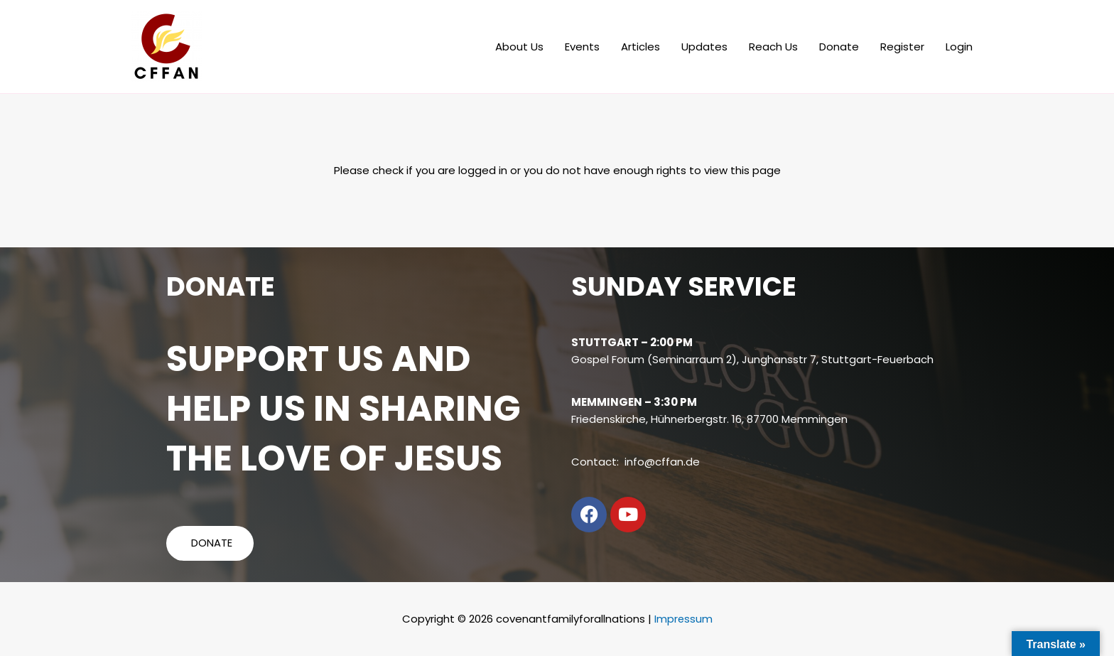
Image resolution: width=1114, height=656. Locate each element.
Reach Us (773, 46)
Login (959, 46)
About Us (519, 46)
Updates (704, 46)
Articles (640, 46)
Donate (839, 46)
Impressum (683, 618)
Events (582, 46)
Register (902, 46)
